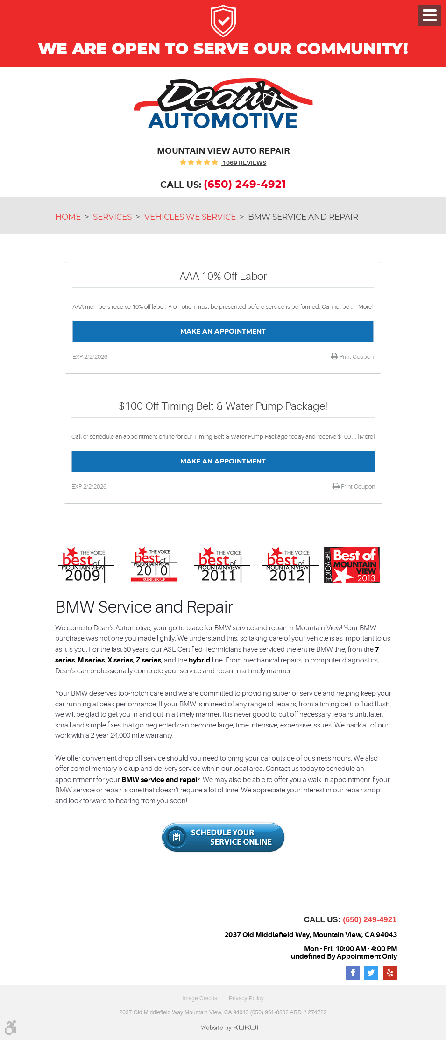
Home (68, 217)
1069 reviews (243, 162)
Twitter (371, 973)
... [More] (361, 306)
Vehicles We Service (190, 217)
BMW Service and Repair (303, 217)
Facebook (353, 973)
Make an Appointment (223, 331)
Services (112, 217)
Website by (229, 1028)
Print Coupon (356, 356)
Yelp (390, 973)
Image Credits (199, 998)
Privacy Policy (246, 998)
